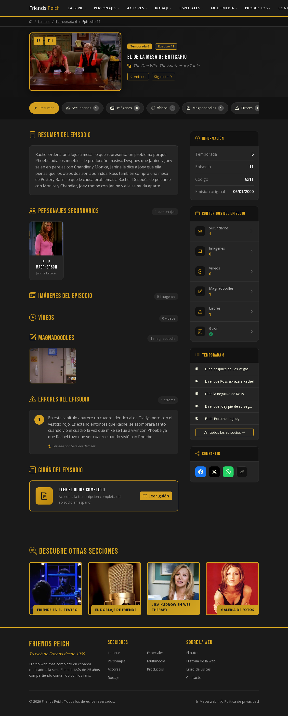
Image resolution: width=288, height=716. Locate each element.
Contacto (193, 677)
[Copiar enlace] (241, 471)
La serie (75, 8)
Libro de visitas (198, 669)
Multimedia (222, 8)
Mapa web (206, 701)
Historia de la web (201, 661)
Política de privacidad (239, 701)
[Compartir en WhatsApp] (228, 471)
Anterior (138, 76)
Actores (135, 8)
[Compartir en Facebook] (200, 471)
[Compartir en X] (214, 471)
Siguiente (163, 76)
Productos (256, 8)
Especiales (190, 8)
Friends (44, 8)
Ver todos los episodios (224, 432)
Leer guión (156, 496)
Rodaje (162, 8)
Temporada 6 (66, 21)
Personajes (105, 8)
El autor (192, 652)
